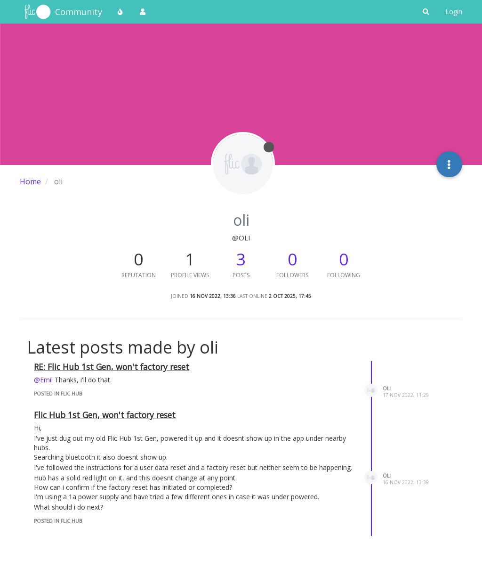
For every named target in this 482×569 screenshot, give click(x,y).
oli (387, 388)
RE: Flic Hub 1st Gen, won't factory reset (111, 366)
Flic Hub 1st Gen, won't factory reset (105, 415)
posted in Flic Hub (58, 393)
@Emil (43, 379)
